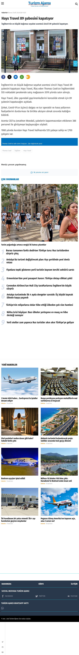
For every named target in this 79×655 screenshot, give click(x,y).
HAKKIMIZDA (6, 617)
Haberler (5, 13)
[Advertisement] (39, 375)
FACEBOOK (7, 629)
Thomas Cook (6, 184)
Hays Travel (27, 184)
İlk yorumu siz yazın (39, 205)
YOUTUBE (72, 629)
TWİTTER (40, 629)
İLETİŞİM (74, 617)
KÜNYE (41, 617)
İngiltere (17, 184)
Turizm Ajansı (14, 652)
